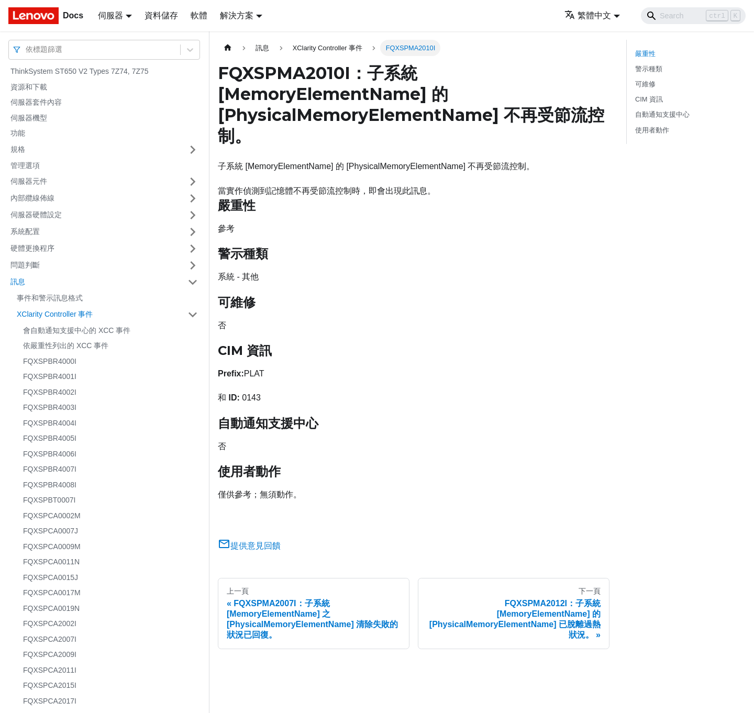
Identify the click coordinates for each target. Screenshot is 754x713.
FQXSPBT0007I (49, 500)
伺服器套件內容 (36, 102)
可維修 (645, 84)
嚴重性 (645, 54)
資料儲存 (161, 15)
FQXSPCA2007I (49, 639)
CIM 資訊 (649, 99)
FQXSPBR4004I (49, 423)
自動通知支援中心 (662, 114)
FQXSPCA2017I (49, 701)
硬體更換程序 (32, 248)
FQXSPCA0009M (52, 546)
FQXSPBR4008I (49, 485)
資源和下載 (28, 87)
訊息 (17, 281)
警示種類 (648, 69)
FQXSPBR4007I (49, 469)
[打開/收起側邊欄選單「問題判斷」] (192, 265)
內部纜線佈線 (32, 198)
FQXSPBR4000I (49, 361)
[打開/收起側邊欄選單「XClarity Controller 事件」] (192, 314)
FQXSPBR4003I (49, 407)
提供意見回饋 (249, 545)
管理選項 (25, 165)
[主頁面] (228, 48)
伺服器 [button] (110, 15)
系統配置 (25, 231)
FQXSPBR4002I (49, 392)
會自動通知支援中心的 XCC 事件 (76, 330)
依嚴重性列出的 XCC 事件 (65, 345)
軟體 (199, 15)
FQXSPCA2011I (49, 670)
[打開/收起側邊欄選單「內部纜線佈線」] (192, 198)
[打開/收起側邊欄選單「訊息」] (192, 282)
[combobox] (27, 49)
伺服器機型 (28, 118)
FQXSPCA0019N (51, 608)
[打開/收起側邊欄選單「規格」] (192, 149)
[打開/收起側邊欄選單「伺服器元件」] (192, 181)
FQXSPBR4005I (49, 438)
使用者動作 (652, 130)
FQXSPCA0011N (51, 562)
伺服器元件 (28, 181)
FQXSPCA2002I (49, 623)
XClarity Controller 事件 (55, 314)
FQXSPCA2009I (49, 654)
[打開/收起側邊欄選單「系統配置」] (192, 232)
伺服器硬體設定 (36, 214)
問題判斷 (25, 265)
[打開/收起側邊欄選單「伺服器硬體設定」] (192, 215)
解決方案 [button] (236, 15)
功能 (17, 133)
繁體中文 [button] (587, 15)
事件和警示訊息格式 (50, 298)
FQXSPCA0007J (50, 531)
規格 (17, 149)
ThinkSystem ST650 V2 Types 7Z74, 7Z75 (79, 71)
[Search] (693, 15)
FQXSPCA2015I (49, 685)
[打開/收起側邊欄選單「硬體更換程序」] (192, 248)
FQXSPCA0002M (52, 515)
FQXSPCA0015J (50, 577)
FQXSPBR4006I (49, 454)
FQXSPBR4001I (49, 376)
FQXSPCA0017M (52, 592)
